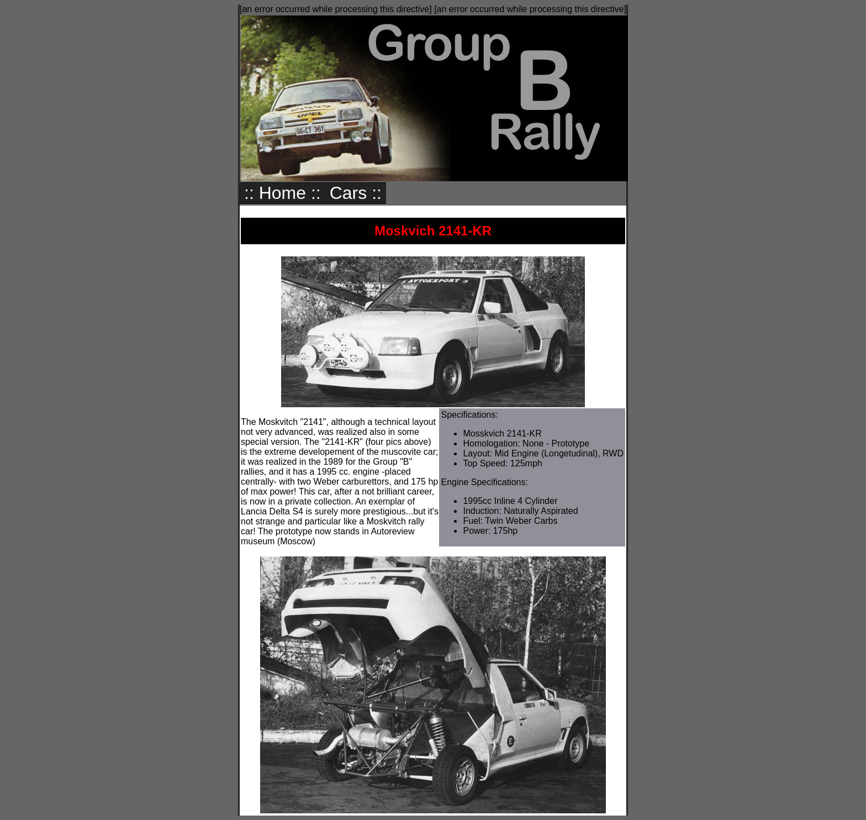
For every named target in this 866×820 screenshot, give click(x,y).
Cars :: (356, 193)
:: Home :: (282, 193)
